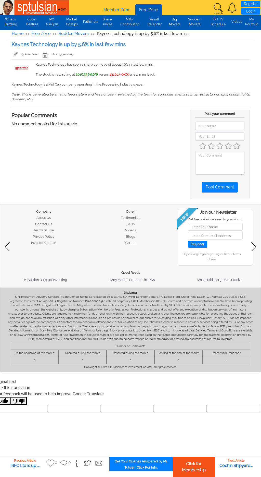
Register (251, 4)
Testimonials (130, 218)
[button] (232, 8)
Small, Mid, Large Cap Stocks (219, 280)
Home (17, 33)
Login (250, 11)
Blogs (130, 236)
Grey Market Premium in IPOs (132, 280)
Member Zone (116, 9)
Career (130, 243)
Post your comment (220, 114)
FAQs (130, 224)
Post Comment (220, 187)
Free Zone (148, 9)
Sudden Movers (74, 33)
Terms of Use (43, 230)
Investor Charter (43, 243)
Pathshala (90, 21)
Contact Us (43, 224)
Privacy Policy (43, 236)
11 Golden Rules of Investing (45, 280)
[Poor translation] (18, 401)
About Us (43, 218)
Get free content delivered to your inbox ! (215, 219)
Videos (236, 21)
